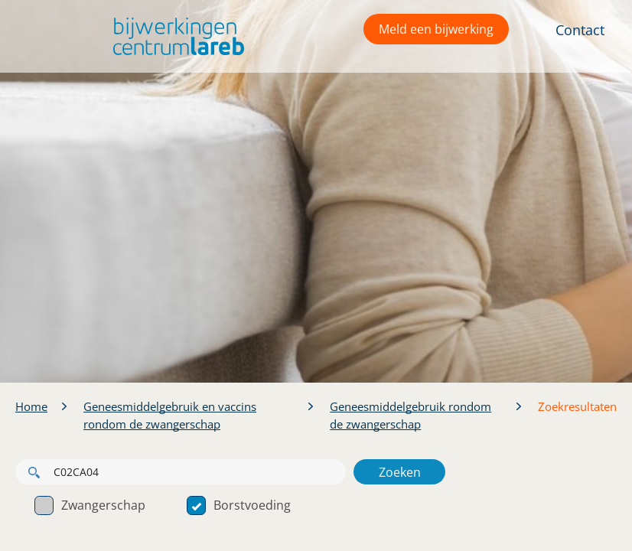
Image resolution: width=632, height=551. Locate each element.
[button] (175, 36)
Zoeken (400, 472)
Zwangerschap (89, 505)
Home (31, 406)
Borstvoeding (239, 505)
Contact (579, 30)
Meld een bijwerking (436, 29)
